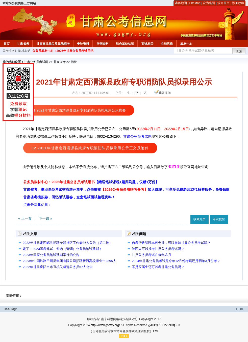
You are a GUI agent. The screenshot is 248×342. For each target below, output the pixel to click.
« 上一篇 (25, 218)
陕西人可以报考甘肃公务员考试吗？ (158, 249)
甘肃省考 (23, 44)
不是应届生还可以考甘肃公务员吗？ (158, 267)
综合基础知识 (125, 44)
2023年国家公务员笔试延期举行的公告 (51, 255)
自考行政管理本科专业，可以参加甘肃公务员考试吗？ (171, 243)
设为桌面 (209, 3)
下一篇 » (45, 218)
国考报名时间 (12, 51)
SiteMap (195, 3)
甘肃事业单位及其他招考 (53, 44)
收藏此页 (199, 219)
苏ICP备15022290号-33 (164, 325)
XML (156, 331)
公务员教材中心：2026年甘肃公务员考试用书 (63, 51)
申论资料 (83, 44)
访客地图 (181, 3)
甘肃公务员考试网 (36, 62)
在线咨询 (167, 44)
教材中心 (186, 44)
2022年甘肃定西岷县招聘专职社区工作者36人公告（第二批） (67, 243)
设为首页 (223, 3)
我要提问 (165, 93)
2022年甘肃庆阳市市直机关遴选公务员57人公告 (58, 267)
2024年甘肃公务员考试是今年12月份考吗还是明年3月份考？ (176, 261)
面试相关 (147, 44)
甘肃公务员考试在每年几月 (151, 255)
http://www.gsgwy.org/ (105, 325)
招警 (74, 62)
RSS (7, 309)
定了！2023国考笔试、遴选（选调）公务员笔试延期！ (62, 249)
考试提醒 (219, 219)
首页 (7, 44)
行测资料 (102, 44)
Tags (14, 309)
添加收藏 (238, 3)
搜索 (239, 51)
